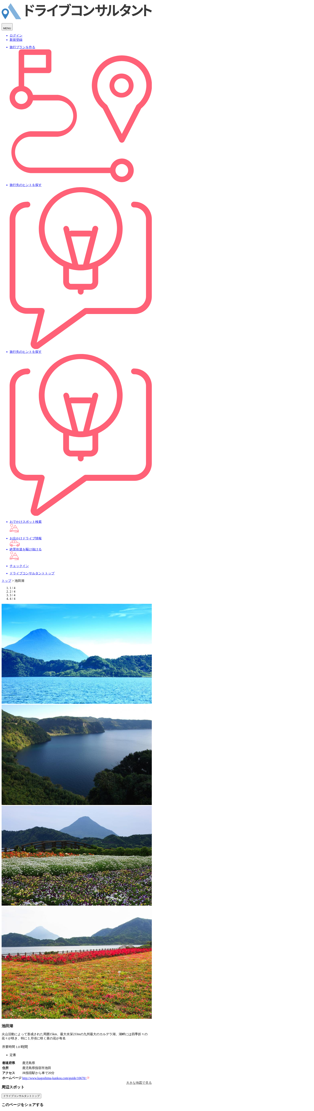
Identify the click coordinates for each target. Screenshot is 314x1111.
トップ (6, 580)
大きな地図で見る (139, 1082)
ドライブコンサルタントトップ (21, 1095)
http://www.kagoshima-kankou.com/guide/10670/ (55, 1078)
